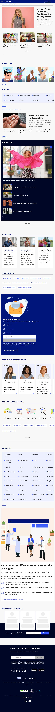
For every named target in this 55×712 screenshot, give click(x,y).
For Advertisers (32, 678)
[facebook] (11, 671)
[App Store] (34, 671)
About (25, 678)
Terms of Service (24, 345)
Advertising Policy (30, 682)
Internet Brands (16, 696)
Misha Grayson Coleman (10, 380)
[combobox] (33, 633)
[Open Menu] (2, 1)
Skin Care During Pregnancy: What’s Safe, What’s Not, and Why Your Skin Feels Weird (43, 390)
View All (4, 84)
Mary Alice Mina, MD (43, 380)
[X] (14, 671)
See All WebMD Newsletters (10, 350)
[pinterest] (22, 671)
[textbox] (33, 633)
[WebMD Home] (8, 1)
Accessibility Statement (27, 685)
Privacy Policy (30, 343)
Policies (19, 678)
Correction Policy (39, 682)
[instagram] (17, 671)
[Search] (53, 1)
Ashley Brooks (27, 380)
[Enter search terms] (19, 337)
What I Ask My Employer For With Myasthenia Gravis (26, 389)
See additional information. (27, 697)
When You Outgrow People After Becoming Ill (9, 389)
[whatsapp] (25, 671)
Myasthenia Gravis (7, 365)
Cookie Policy (14, 682)
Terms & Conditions (22, 343)
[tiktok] (19, 671)
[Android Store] (41, 671)
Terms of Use (47, 682)
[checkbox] (19, 325)
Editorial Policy (22, 682)
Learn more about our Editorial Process (13, 599)
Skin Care (39, 365)
